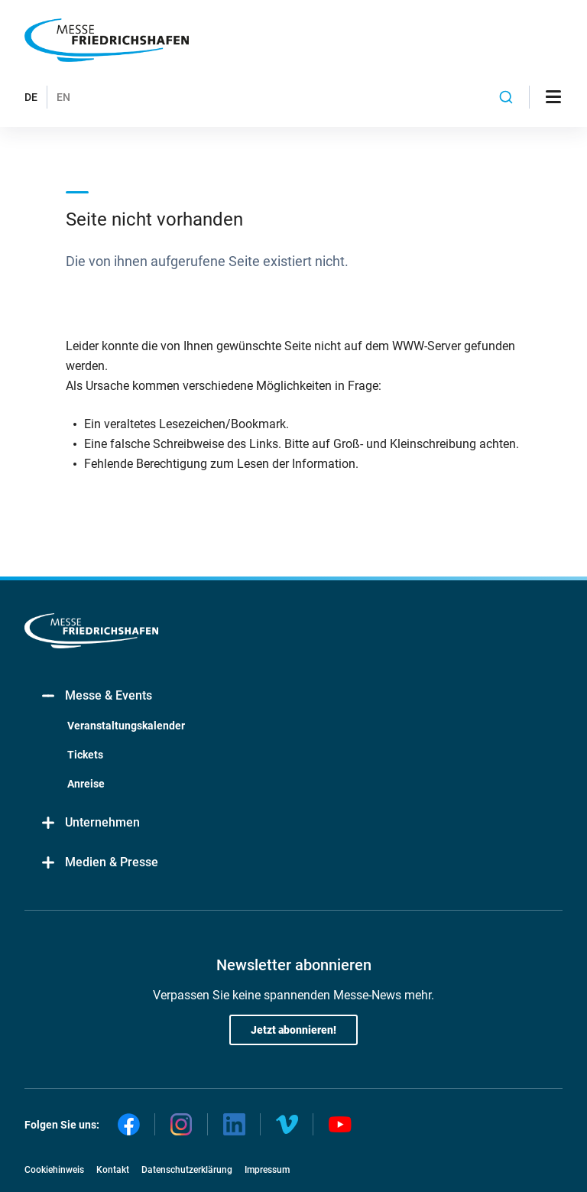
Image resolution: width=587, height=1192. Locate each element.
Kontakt (112, 1169)
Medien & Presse (99, 863)
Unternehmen (90, 823)
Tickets (85, 755)
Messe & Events (96, 696)
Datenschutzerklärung (186, 1169)
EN (63, 97)
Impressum (267, 1169)
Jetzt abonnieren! (293, 1030)
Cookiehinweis (54, 1169)
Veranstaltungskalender (126, 725)
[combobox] (506, 97)
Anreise (86, 784)
